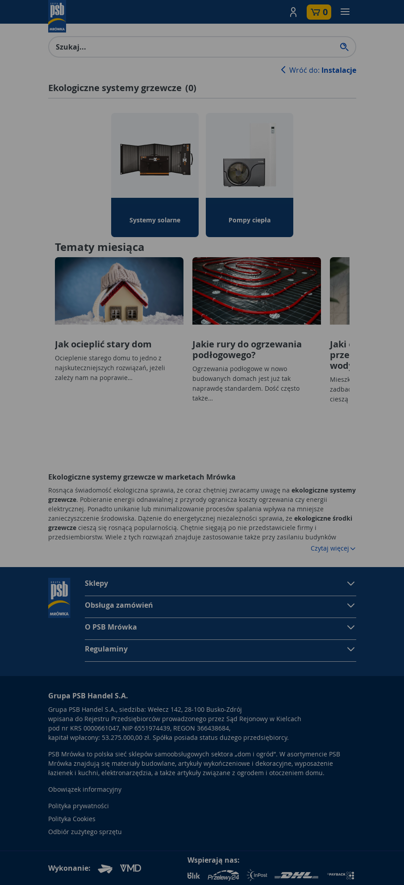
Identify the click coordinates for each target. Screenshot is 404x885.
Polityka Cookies (72, 818)
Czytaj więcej (333, 548)
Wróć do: (317, 70)
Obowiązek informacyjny (84, 789)
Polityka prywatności (78, 806)
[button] (293, 12)
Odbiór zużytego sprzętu (85, 831)
